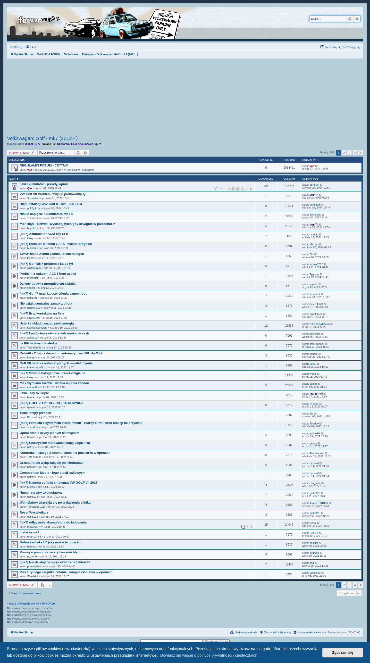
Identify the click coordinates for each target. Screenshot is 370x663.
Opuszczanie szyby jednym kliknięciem (49, 433)
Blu (311, 254)
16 (245, 189)
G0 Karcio (63, 143)
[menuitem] (31, 47)
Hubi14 (314, 532)
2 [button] (344, 152)
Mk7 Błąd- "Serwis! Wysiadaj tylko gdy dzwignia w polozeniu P (67, 224)
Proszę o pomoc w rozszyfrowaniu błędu (50, 552)
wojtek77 (315, 294)
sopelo (31, 287)
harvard (31, 397)
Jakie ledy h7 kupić (34, 393)
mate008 (32, 526)
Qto (80, 143)
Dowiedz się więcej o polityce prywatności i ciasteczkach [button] (208, 655)
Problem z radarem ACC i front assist (48, 273)
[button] (360, 153)
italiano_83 (49, 143)
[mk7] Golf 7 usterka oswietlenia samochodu (53, 293)
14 (235, 189)
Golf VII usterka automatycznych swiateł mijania (56, 363)
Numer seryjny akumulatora (41, 492)
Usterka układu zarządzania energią (47, 323)
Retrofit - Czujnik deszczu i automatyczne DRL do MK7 (61, 353)
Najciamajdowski (37, 327)
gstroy (30, 447)
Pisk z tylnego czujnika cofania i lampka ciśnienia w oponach (66, 572)
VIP (101, 143)
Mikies (31, 486)
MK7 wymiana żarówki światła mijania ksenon (54, 383)
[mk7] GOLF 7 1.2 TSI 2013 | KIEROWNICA (52, 403)
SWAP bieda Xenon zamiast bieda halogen (52, 254)
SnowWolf (33, 198)
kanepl (31, 357)
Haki (74, 143)
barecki (314, 234)
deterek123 (34, 307)
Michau (31, 248)
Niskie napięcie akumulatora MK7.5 (46, 214)
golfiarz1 (32, 297)
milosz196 (33, 277)
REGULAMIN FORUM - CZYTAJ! (44, 165)
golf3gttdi (32, 208)
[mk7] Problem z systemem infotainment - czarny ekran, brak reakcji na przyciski (81, 423)
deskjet (314, 542)
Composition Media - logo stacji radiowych (52, 472)
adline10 (32, 337)
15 (240, 189)
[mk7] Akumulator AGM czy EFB (44, 234)
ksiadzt (31, 258)
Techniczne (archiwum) (80, 169)
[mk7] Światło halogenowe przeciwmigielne (52, 373)
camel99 (32, 387)
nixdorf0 (32, 556)
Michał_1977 (32, 143)
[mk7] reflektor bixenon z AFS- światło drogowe (56, 244)
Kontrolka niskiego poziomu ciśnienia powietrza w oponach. (65, 453)
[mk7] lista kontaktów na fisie (42, 313)
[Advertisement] (185, 98)
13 (230, 189)
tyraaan (31, 407)
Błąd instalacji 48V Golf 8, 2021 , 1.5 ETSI (51, 204)
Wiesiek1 (32, 576)
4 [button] (355, 152)
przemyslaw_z (35, 566)
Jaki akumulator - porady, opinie (44, 184)
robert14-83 (34, 536)
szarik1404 (33, 317)
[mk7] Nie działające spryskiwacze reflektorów (55, 562)
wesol (313, 373)
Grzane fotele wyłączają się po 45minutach (52, 462)
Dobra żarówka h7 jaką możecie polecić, (50, 542)
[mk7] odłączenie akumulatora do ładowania (53, 522)
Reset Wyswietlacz (34, 512)
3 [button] (349, 152)
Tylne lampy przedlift (35, 413)
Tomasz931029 (36, 506)
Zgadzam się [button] (342, 653)
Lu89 (312, 363)
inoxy (30, 238)
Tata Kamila (34, 347)
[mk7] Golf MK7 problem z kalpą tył (46, 263)
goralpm (314, 184)
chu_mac (315, 483)
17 (251, 189)
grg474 (314, 194)
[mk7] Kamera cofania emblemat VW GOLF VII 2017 (58, 482)
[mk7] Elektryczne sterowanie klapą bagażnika (55, 443)
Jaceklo (31, 427)
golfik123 (32, 496)
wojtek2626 (34, 267)
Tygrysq (314, 274)
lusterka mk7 (29, 532)
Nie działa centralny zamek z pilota (46, 303)
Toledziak (32, 218)
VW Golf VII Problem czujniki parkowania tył (53, 194)
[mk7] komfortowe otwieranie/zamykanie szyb (54, 333)
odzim (313, 383)
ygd (29, 169)
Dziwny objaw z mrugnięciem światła (48, 283)
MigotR (31, 228)
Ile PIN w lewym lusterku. (39, 343)
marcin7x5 (91, 143)
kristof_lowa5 (35, 367)
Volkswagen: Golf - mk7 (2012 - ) (42, 138)
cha (312, 562)
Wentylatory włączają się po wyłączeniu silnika (55, 502)
